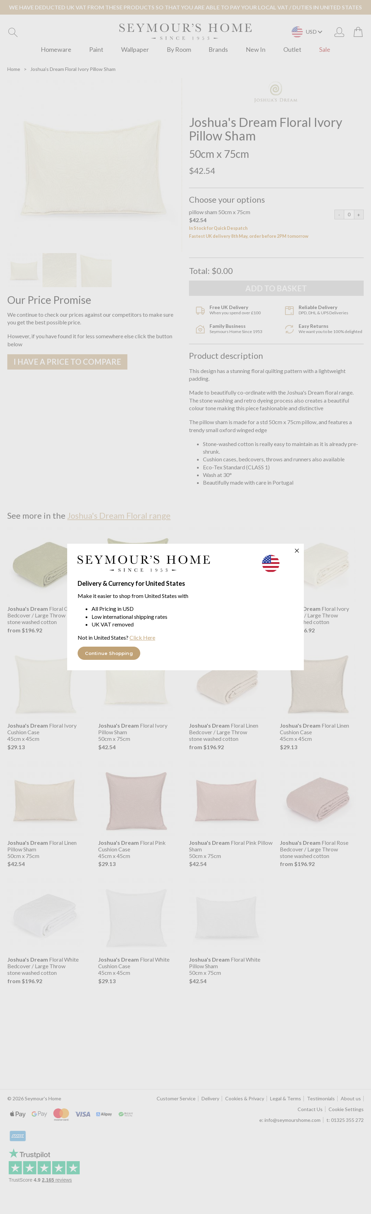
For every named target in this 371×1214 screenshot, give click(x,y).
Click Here (142, 637)
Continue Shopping (109, 653)
